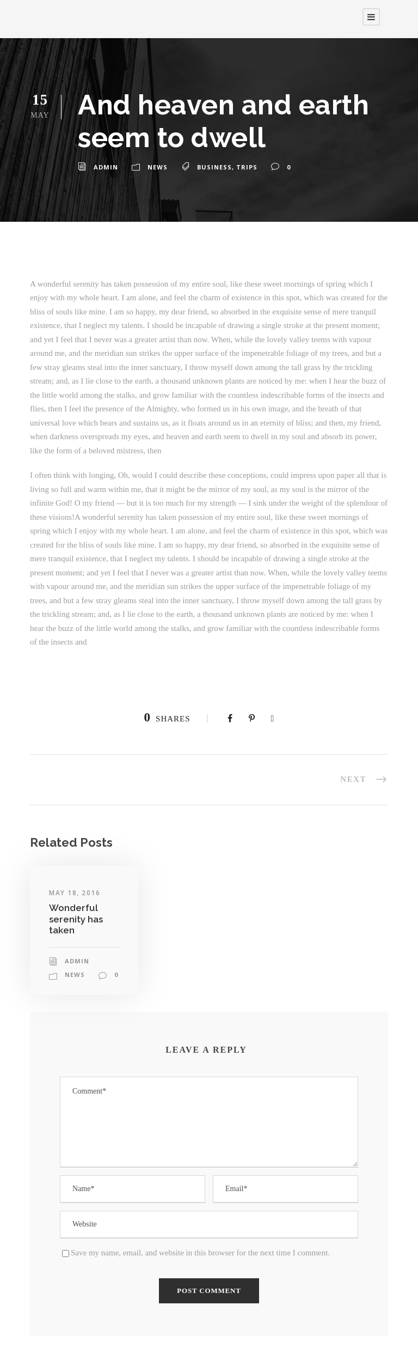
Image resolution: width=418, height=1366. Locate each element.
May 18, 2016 (74, 892)
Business (214, 167)
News (157, 167)
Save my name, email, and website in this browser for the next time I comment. (200, 1252)
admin (106, 167)
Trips (246, 167)
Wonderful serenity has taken (76, 919)
